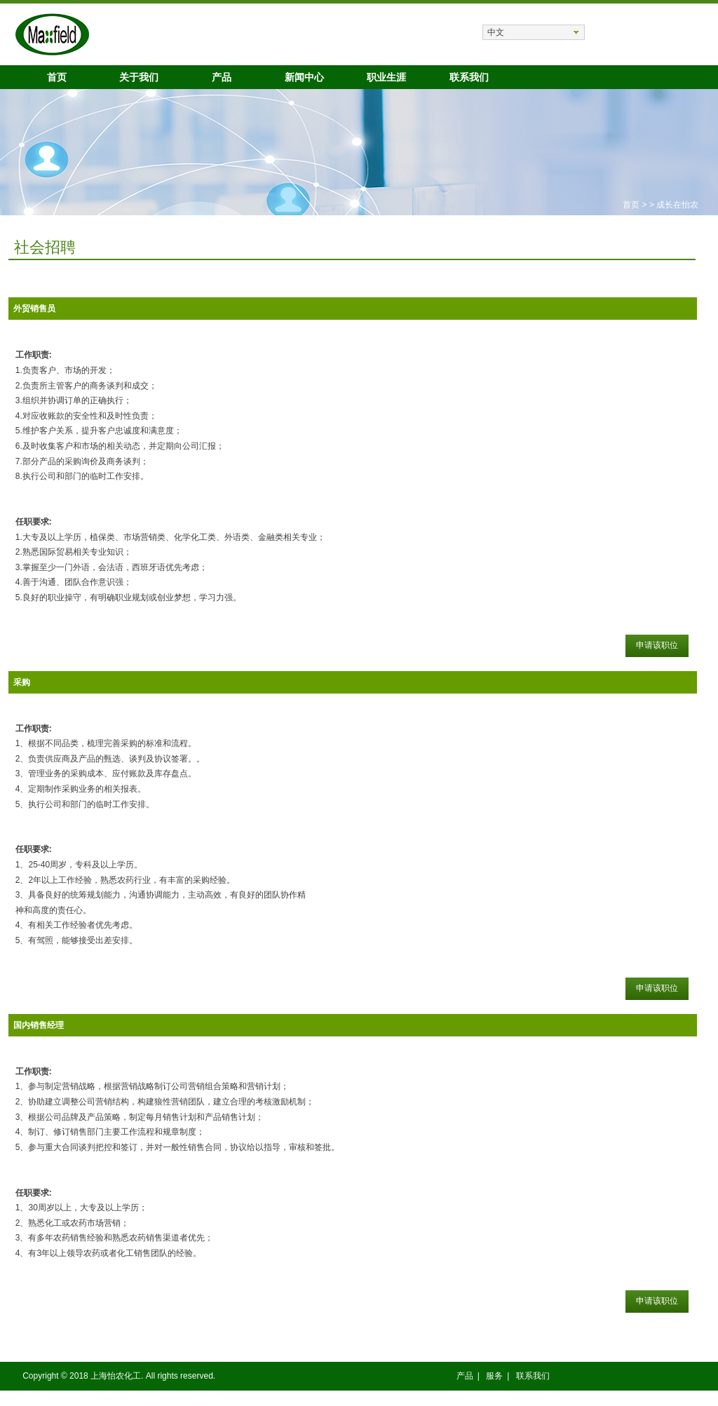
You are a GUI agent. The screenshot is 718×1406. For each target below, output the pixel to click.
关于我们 (138, 77)
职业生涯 (386, 77)
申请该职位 (657, 645)
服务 (494, 1376)
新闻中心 (304, 77)
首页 (57, 77)
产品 (221, 77)
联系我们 (469, 77)
